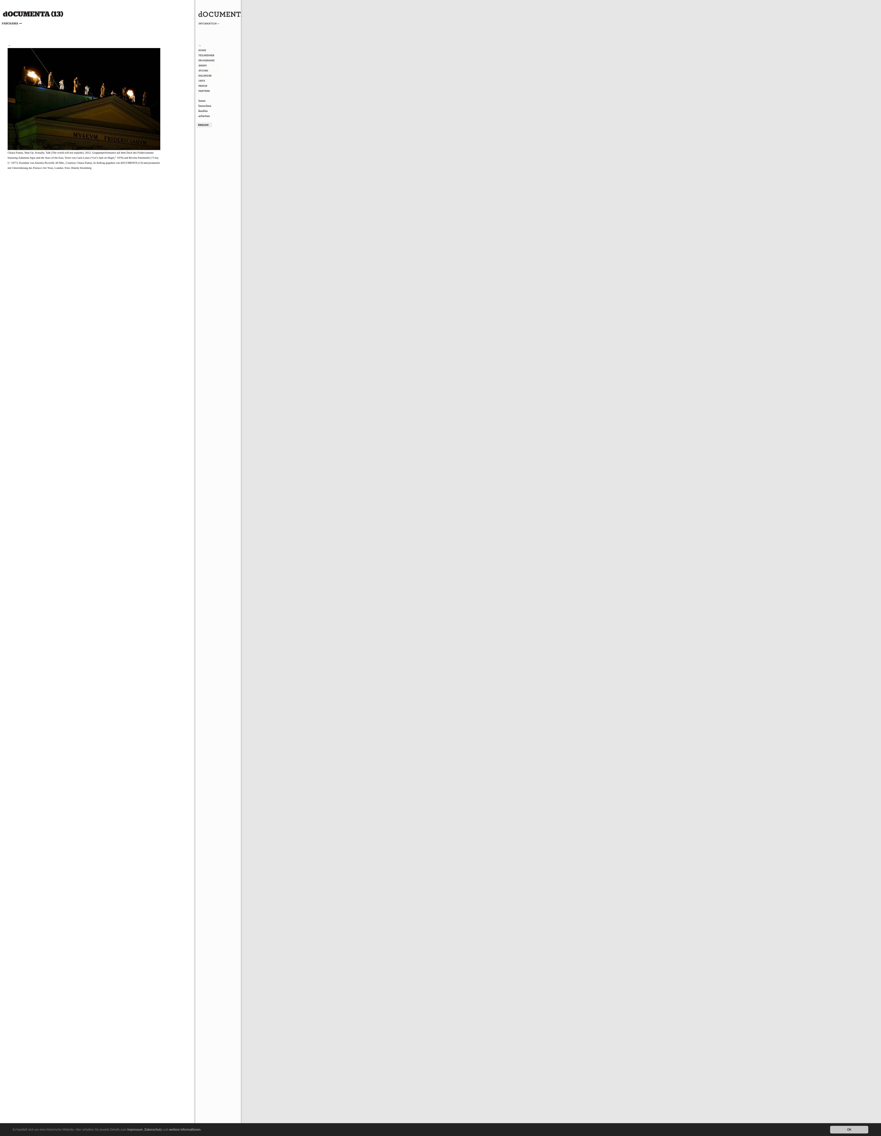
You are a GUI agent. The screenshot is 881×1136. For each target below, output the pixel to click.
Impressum (135, 1129)
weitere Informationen (184, 1129)
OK (849, 1129)
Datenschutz (153, 1129)
